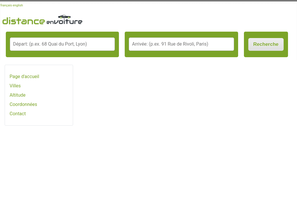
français (6, 5)
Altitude (18, 95)
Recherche (265, 44)
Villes (15, 86)
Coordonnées (23, 104)
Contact (18, 113)
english (18, 5)
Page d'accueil (24, 76)
